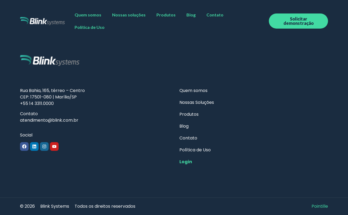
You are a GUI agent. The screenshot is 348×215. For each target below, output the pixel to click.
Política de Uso (90, 27)
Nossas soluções (129, 14)
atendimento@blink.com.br (49, 120)
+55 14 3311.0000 (37, 103)
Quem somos (88, 14)
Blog (191, 14)
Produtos (166, 14)
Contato (214, 14)
